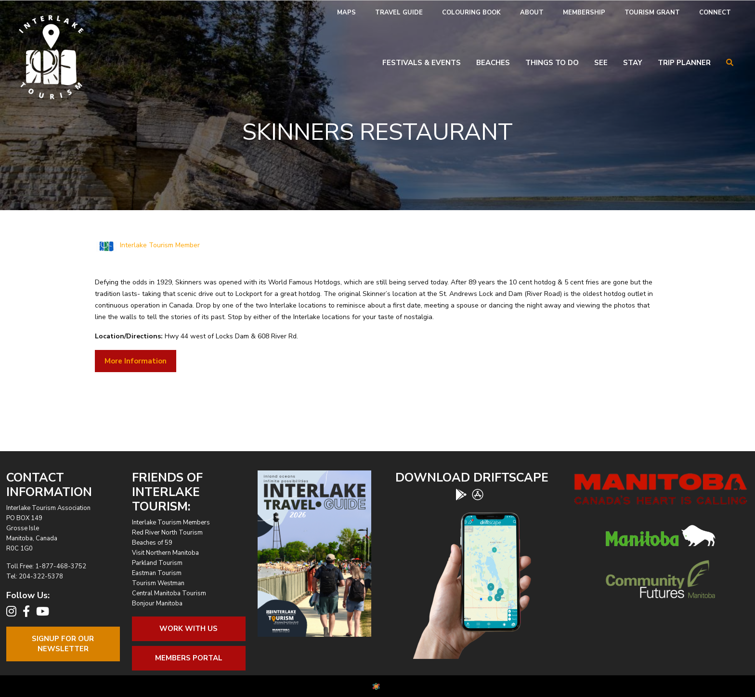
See (601, 62)
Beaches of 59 (152, 542)
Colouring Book (471, 12)
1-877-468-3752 (60, 566)
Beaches (493, 62)
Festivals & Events (421, 62)
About (532, 12)
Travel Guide (399, 12)
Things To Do (552, 62)
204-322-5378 (41, 576)
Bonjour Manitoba (157, 603)
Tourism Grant (652, 12)
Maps (346, 12)
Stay (632, 62)
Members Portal (188, 658)
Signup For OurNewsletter (63, 644)
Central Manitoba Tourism (169, 593)
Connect (715, 12)
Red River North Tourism (167, 532)
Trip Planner (684, 62)
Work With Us (188, 628)
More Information (135, 361)
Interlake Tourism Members (171, 522)
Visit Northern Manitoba (165, 553)
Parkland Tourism (157, 563)
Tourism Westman (158, 583)
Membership (584, 12)
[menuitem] (346, 13)
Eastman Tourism (157, 573)
